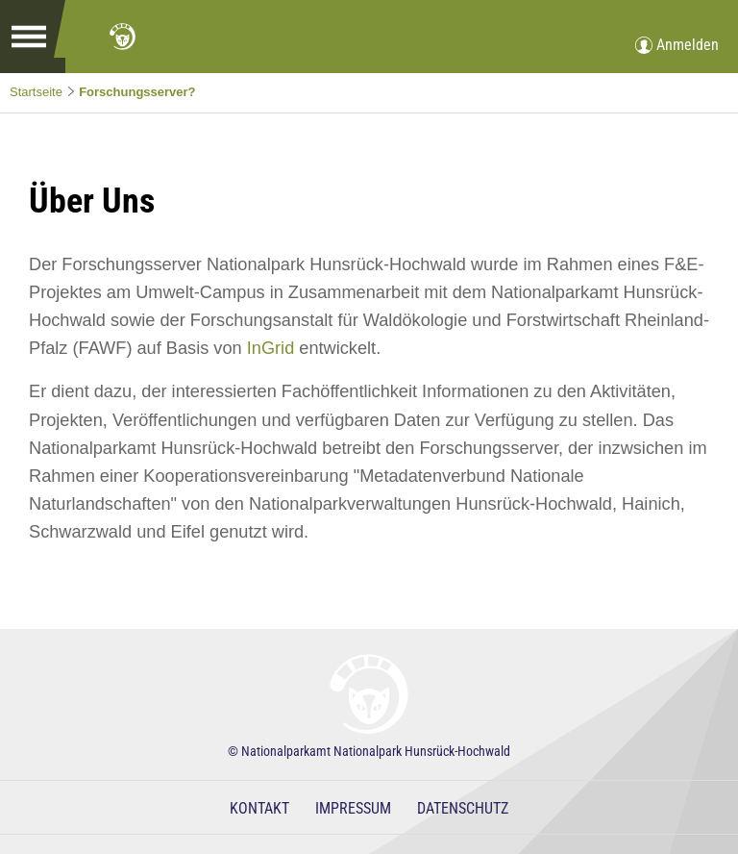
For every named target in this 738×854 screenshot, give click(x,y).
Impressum (353, 808)
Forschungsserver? (137, 92)
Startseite (36, 92)
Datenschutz (462, 808)
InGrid (271, 348)
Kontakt (259, 808)
